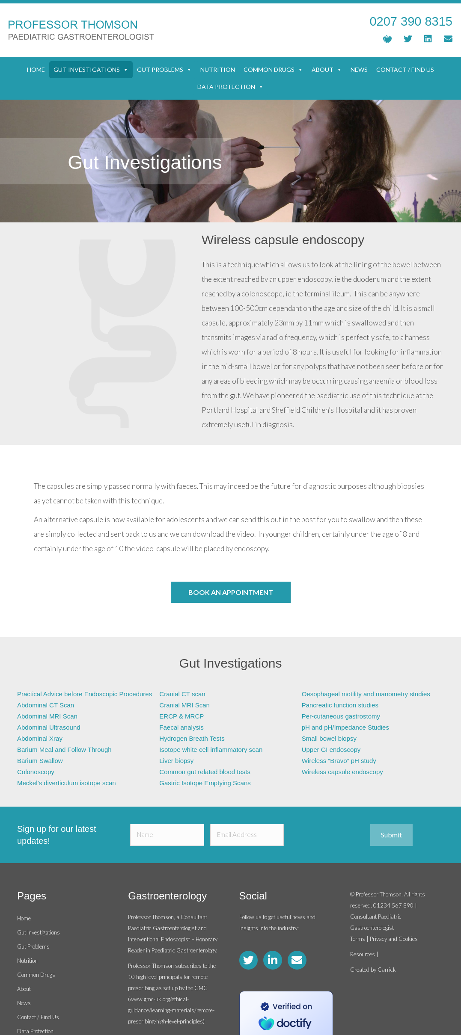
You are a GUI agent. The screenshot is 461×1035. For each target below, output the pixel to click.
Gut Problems (164, 69)
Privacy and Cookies (394, 938)
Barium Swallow (40, 760)
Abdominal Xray (39, 738)
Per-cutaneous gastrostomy (341, 716)
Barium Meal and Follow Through (64, 749)
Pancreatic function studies (340, 705)
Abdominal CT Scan (45, 705)
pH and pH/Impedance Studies (345, 727)
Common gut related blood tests (204, 771)
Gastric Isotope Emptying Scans (204, 783)
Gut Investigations (91, 69)
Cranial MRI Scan (184, 705)
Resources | (364, 954)
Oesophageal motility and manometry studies (366, 694)
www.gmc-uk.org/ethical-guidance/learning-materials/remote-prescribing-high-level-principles (171, 1010)
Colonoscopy (35, 771)
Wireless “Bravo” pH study (339, 760)
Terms (357, 938)
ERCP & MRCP (181, 716)
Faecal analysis (181, 727)
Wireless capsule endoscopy (342, 771)
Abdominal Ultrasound (48, 727)
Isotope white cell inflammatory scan (210, 749)
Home (36, 69)
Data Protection (230, 86)
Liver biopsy (176, 760)
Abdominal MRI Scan (47, 716)
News (359, 69)
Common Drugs (273, 69)
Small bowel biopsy (329, 738)
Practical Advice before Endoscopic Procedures (84, 694)
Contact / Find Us (405, 69)
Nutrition (217, 69)
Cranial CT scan (182, 694)
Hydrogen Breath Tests (191, 738)
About (327, 69)
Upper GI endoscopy (331, 749)
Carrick (387, 969)
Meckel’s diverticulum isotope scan (66, 783)
